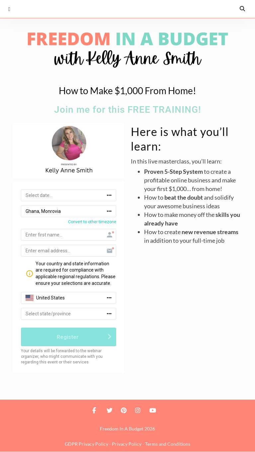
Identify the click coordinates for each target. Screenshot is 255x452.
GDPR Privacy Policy (86, 444)
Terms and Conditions (167, 444)
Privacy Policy (126, 444)
